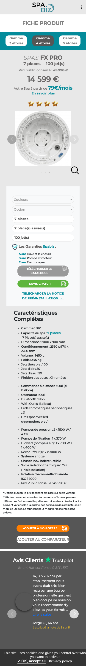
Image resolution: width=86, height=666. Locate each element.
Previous (12, 139)
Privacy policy (60, 661)
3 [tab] (44, 172)
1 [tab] (36, 172)
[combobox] (43, 200)
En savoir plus (43, 93)
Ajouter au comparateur (43, 539)
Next (74, 139)
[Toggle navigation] (81, 7)
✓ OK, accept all (31, 661)
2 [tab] (40, 172)
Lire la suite (42, 614)
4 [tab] (48, 172)
